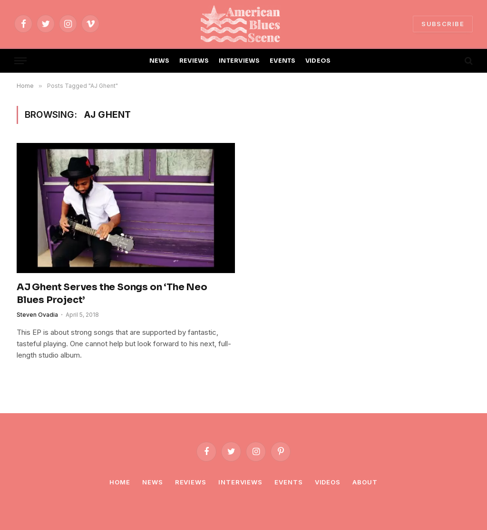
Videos (328, 482)
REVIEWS (194, 61)
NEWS (159, 61)
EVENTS (283, 61)
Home (119, 482)
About (365, 482)
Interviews (240, 482)
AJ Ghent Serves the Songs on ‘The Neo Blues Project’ (112, 293)
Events (288, 482)
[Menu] (20, 61)
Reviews (190, 482)
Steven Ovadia (37, 314)
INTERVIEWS (239, 61)
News (152, 482)
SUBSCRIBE (442, 24)
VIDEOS (318, 61)
